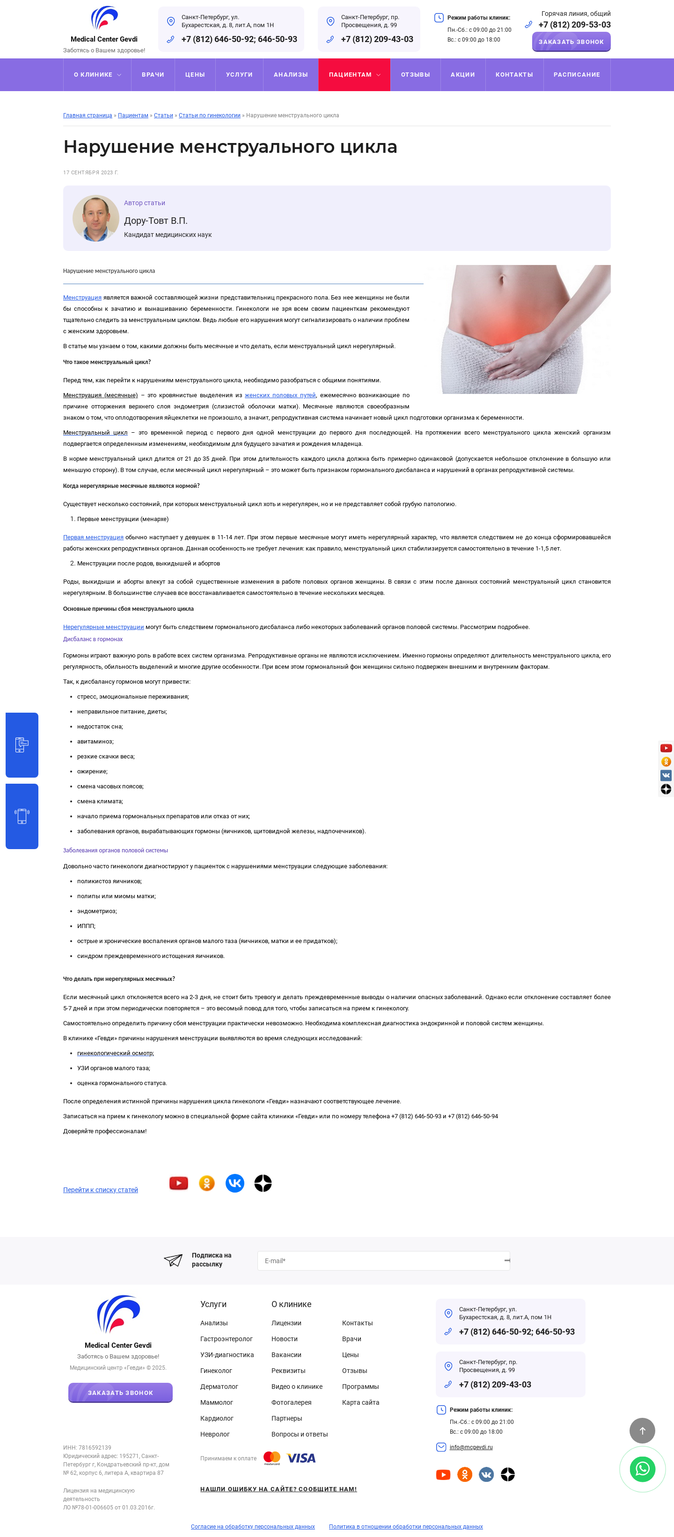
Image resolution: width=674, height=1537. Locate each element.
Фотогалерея (291, 1402)
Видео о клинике (296, 1386)
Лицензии (286, 1323)
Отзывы (354, 1370)
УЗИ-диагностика (227, 1354)
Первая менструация (93, 537)
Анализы (214, 1323)
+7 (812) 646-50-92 (218, 39)
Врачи (351, 1339)
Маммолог (216, 1402)
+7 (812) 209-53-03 (575, 24)
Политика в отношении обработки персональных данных (406, 1526)
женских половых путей (280, 395)
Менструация (82, 297)
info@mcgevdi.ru (471, 1447)
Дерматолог (219, 1386)
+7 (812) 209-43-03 (377, 39)
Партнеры (286, 1418)
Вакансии (286, 1354)
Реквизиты (288, 1370)
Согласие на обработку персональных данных (253, 1526)
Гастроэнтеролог (226, 1339)
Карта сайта (361, 1402)
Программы (360, 1386)
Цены (350, 1354)
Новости (284, 1339)
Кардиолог (217, 1418)
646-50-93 (277, 39)
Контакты (357, 1323)
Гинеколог (216, 1370)
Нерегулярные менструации (103, 626)
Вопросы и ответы (299, 1434)
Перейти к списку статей (100, 1190)
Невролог (215, 1434)
